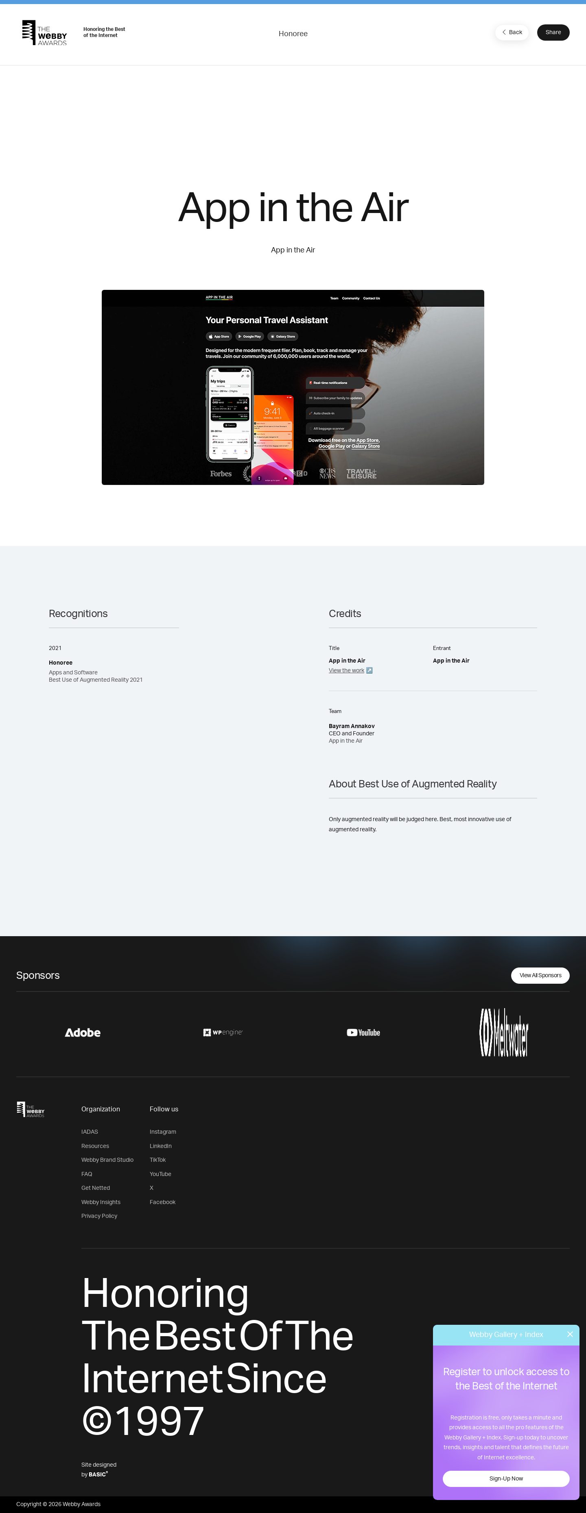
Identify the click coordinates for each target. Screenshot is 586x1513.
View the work (346, 671)
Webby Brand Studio (107, 1160)
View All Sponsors (541, 975)
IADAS (89, 1132)
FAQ (86, 1174)
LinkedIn (161, 1146)
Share (553, 32)
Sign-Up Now (506, 1479)
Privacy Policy (99, 1216)
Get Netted (95, 1188)
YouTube (160, 1174)
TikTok (158, 1160)
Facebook (162, 1202)
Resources (95, 1146)
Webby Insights (100, 1202)
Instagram (163, 1132)
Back (511, 32)
